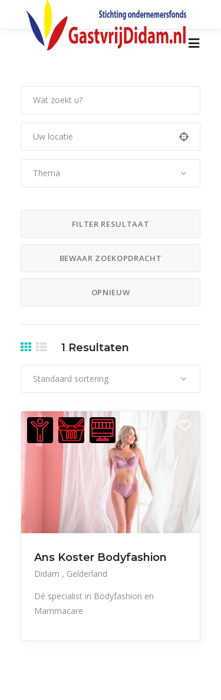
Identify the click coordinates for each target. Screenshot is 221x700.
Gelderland (87, 573)
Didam (48, 573)
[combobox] (110, 173)
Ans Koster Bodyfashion (100, 557)
